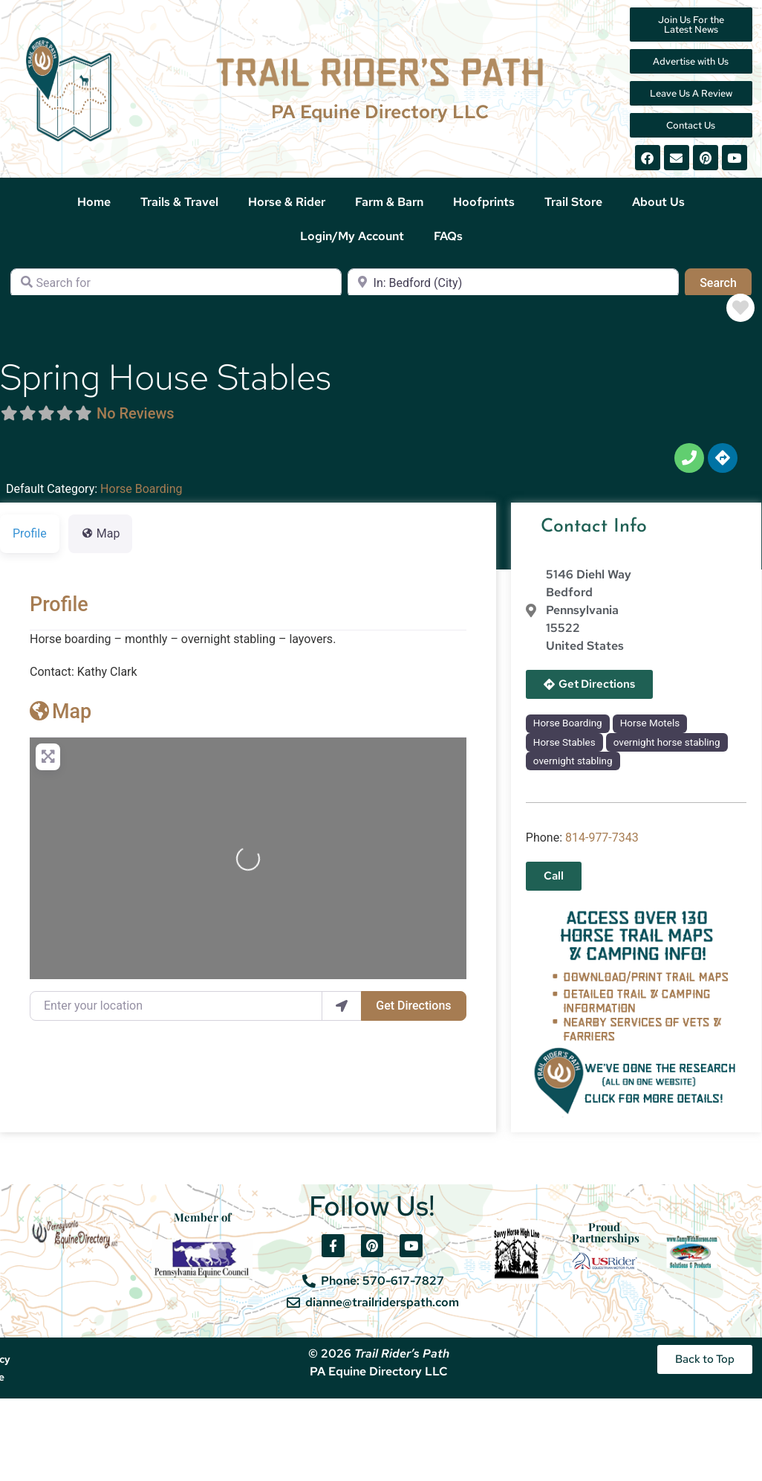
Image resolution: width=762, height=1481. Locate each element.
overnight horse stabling (666, 742)
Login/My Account (352, 236)
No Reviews (136, 413)
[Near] (513, 283)
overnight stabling (573, 761)
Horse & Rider (286, 202)
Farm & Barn (389, 202)
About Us (658, 202)
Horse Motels (650, 723)
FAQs (448, 236)
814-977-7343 (602, 837)
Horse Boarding (141, 489)
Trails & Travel (179, 202)
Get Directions (413, 1005)
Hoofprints (484, 202)
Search (726, 282)
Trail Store (573, 202)
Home (94, 202)
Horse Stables (564, 742)
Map (60, 711)
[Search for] (176, 283)
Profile (59, 604)
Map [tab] (100, 533)
